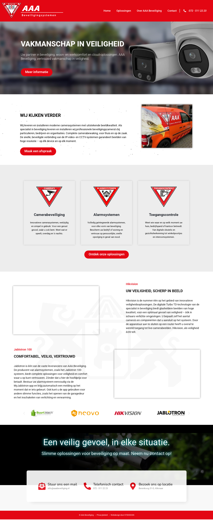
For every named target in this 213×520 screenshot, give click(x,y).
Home (107, 10)
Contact (172, 10)
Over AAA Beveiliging (149, 10)
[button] (24, 413)
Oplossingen (123, 10)
